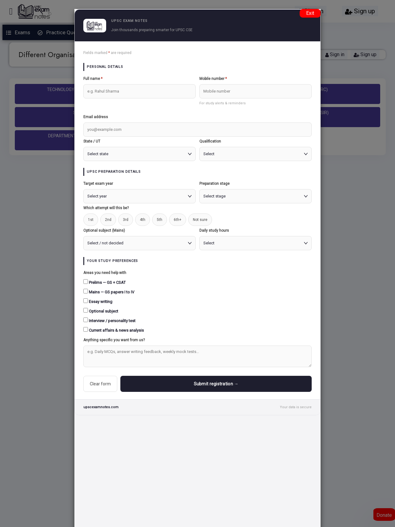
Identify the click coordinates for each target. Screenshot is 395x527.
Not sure (200, 220)
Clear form (100, 383)
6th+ (177, 220)
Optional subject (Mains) (104, 230)
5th (159, 220)
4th (142, 220)
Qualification (210, 141)
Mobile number (213, 79)
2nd (108, 220)
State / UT (91, 141)
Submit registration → (216, 383)
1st (91, 220)
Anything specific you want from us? (114, 340)
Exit (310, 13)
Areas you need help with (104, 273)
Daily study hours (214, 230)
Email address (95, 117)
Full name (92, 79)
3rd (125, 220)
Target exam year (98, 183)
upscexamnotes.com (100, 407)
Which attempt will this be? (106, 208)
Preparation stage (214, 183)
